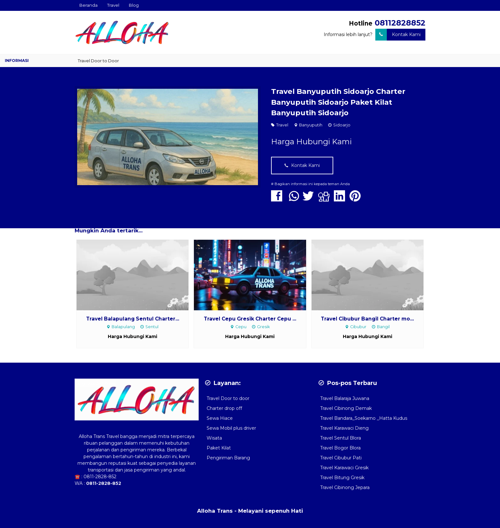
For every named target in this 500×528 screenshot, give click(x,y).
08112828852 (400, 22)
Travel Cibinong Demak (346, 408)
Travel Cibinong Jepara (345, 487)
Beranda (88, 5)
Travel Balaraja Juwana (344, 398)
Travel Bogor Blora (340, 448)
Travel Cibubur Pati (341, 458)
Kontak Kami (398, 35)
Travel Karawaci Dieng (344, 428)
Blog (134, 5)
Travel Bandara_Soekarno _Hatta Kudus (363, 418)
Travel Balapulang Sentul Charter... (132, 319)
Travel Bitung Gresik (342, 477)
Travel (113, 5)
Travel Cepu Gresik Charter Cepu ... (250, 319)
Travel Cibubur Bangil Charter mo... (367, 319)
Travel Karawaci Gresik (344, 468)
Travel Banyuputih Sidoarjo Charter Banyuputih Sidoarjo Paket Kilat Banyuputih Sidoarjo (338, 102)
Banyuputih (310, 125)
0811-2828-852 (100, 476)
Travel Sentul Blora (340, 438)
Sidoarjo (341, 125)
